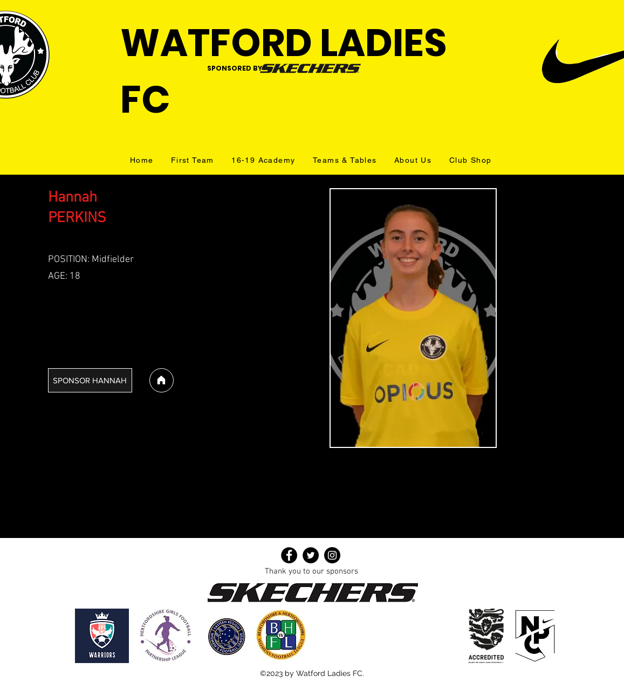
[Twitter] (311, 555)
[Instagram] (332, 555)
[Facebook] (289, 555)
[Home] (161, 380)
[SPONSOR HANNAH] (90, 380)
